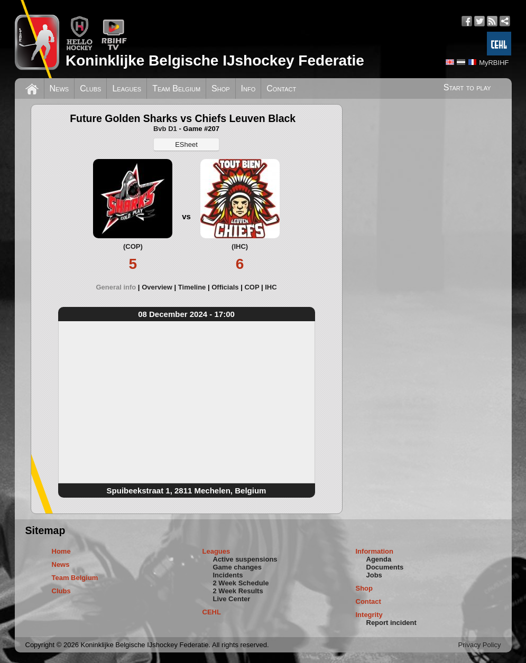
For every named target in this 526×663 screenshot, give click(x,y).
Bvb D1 (165, 129)
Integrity (369, 615)
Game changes (237, 567)
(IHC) (240, 246)
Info (248, 88)
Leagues (126, 88)
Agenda (379, 559)
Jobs (374, 575)
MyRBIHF (494, 63)
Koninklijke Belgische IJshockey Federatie (215, 60)
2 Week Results (238, 591)
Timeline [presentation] (192, 287)
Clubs (90, 88)
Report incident (391, 623)
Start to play (467, 87)
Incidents (228, 575)
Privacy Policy (479, 645)
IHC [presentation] (270, 287)
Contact (281, 88)
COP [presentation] (251, 287)
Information (375, 551)
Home (61, 551)
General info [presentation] (116, 287)
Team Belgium (176, 88)
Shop (220, 88)
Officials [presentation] (224, 287)
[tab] (119, 287)
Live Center (232, 599)
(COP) (133, 246)
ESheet (186, 144)
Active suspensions (245, 559)
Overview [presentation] (157, 287)
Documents (385, 567)
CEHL (211, 612)
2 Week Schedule (241, 583)
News (59, 88)
